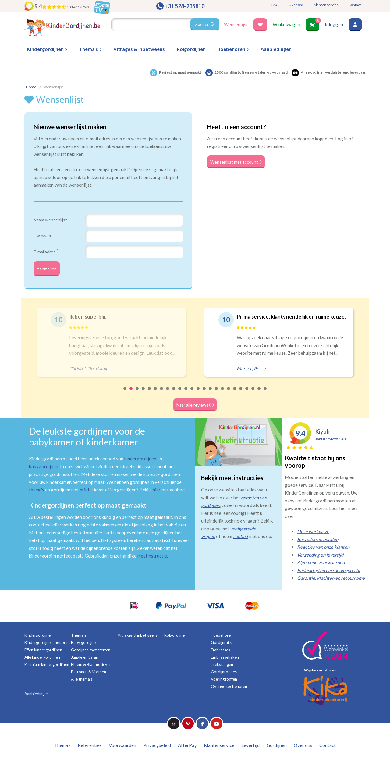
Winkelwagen (286, 24)
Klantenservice (326, 4)
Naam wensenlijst (50, 219)
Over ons (296, 4)
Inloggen (334, 24)
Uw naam (42, 235)
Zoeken (204, 24)
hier (157, 493)
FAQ (275, 4)
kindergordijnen (140, 462)
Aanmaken (48, 270)
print (85, 493)
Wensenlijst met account (238, 161)
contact (240, 540)
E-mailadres (46, 251)
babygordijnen (43, 470)
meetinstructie (152, 559)
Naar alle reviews (195, 408)
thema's (36, 493)
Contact (354, 4)
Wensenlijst (236, 24)
